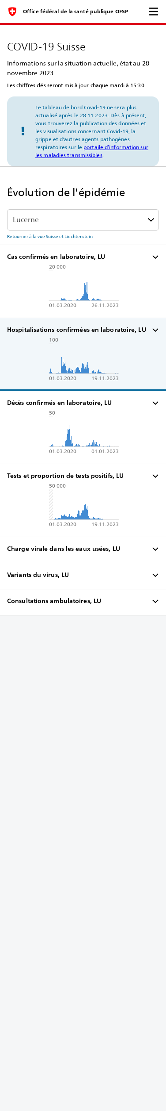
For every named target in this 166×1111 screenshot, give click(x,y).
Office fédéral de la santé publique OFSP (75, 11)
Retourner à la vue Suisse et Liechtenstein (50, 236)
